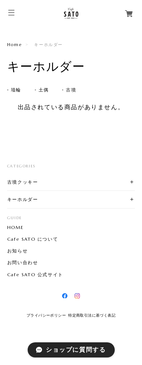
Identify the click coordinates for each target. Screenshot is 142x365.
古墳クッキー (22, 182)
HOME (15, 227)
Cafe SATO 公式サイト (35, 274)
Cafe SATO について (32, 239)
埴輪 (16, 90)
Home (14, 44)
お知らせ (17, 251)
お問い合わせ (22, 262)
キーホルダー (22, 199)
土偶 (44, 90)
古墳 (71, 90)
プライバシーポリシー (46, 315)
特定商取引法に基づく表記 (91, 315)
